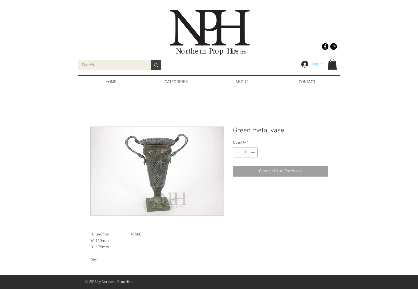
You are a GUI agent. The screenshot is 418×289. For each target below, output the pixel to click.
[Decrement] (237, 152)
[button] (332, 64)
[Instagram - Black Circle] (333, 46)
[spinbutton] (245, 152)
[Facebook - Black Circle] (325, 46)
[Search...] (111, 65)
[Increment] (253, 152)
